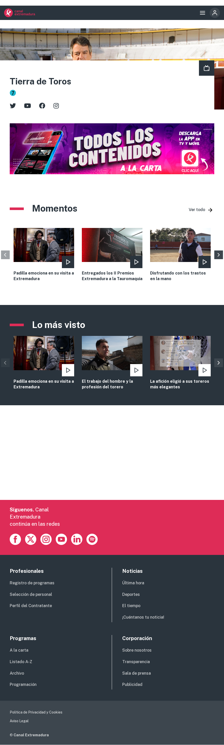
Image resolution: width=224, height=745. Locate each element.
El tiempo (131, 605)
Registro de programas (32, 582)
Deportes (131, 594)
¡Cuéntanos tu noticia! (143, 617)
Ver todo (197, 209)
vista (44, 363)
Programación (23, 684)
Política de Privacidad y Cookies (36, 712)
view (44, 255)
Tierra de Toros (41, 81)
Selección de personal (31, 594)
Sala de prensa (136, 673)
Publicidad (132, 684)
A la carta (19, 650)
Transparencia (136, 661)
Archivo (17, 673)
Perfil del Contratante (31, 605)
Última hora (133, 582)
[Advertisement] (112, 464)
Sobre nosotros (137, 650)
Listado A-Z (21, 661)
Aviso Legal (19, 721)
